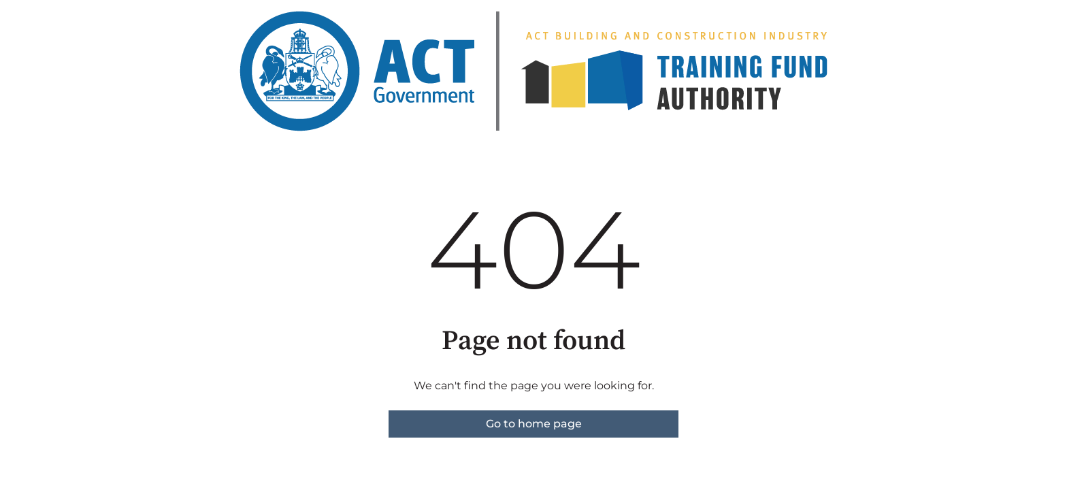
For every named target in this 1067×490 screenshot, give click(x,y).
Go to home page (534, 423)
